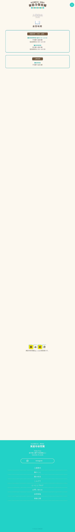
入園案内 (37, 468)
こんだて (37, 481)
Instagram (39, 461)
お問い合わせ (37, 490)
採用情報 (37, 494)
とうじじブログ (37, 485)
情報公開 (37, 498)
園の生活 (37, 477)
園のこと (37, 472)
